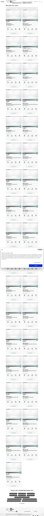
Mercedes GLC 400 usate (30, 495)
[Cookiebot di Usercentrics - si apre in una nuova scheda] (38, 249)
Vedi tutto (22, 503)
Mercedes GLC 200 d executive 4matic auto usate (29, 499)
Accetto (35, 265)
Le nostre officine (30, 1)
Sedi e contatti (24, 1)
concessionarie (27, 511)
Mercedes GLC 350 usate (22, 495)
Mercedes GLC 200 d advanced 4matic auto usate (14, 499)
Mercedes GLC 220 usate (22, 493)
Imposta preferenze (37, 262)
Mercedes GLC (13, 24)
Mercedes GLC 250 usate (30, 493)
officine (35, 511)
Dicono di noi (36, 1)
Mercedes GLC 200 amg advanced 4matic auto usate (22, 497)
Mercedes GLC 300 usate (13, 495)
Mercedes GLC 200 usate (13, 493)
